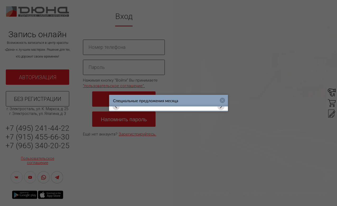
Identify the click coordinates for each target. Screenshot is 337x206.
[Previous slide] (116, 106)
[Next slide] (220, 106)
